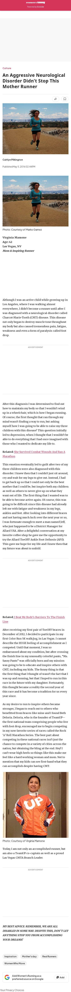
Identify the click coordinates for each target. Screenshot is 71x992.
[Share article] (55, 99)
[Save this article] (64, 98)
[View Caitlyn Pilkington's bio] (13, 159)
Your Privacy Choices (12, 990)
